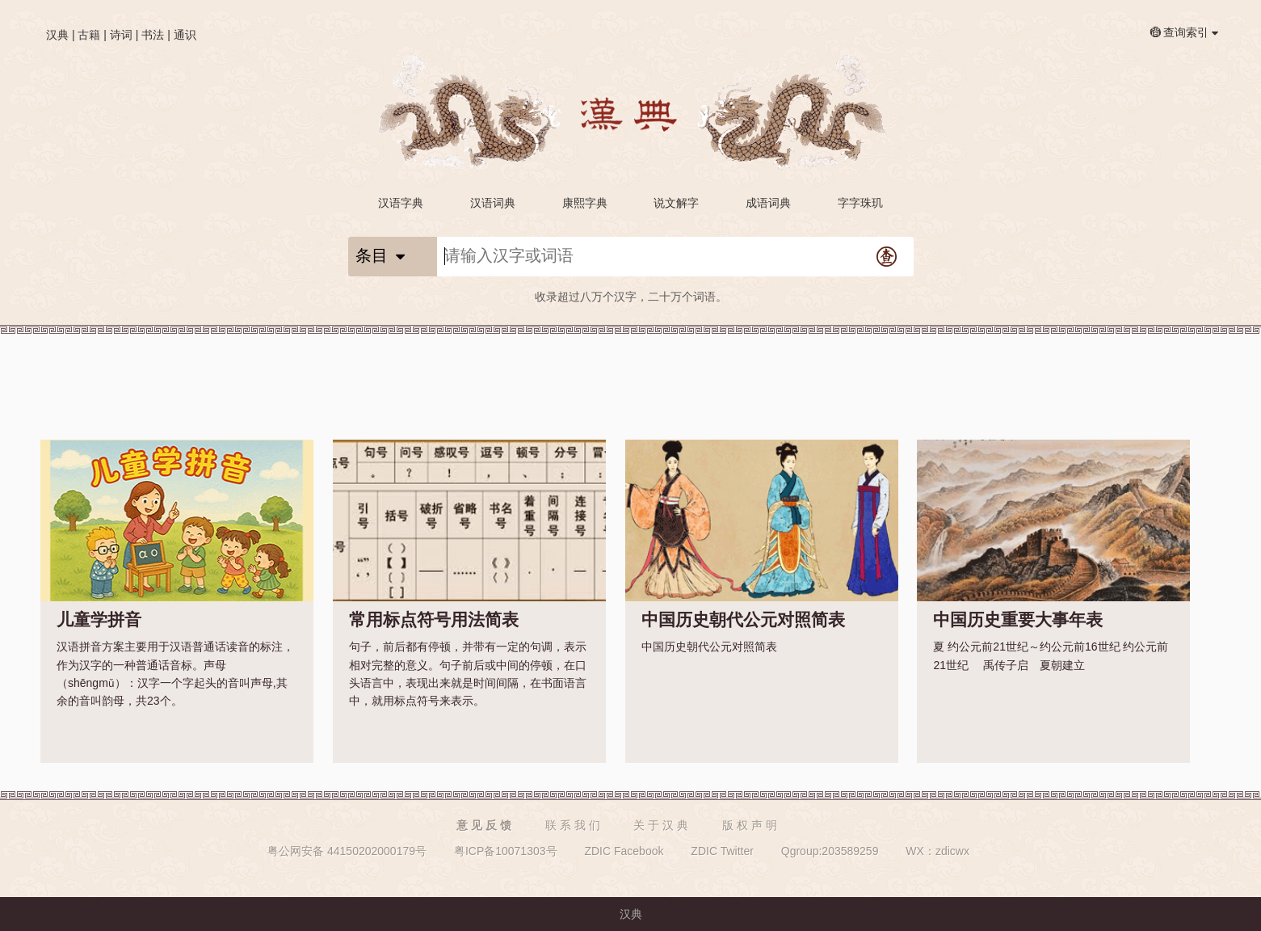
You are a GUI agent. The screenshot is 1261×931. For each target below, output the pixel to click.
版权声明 (751, 825)
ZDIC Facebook (623, 851)
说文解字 (676, 202)
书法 (152, 34)
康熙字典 (584, 202)
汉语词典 (492, 202)
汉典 (57, 34)
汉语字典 (400, 202)
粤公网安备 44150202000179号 (347, 851)
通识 (185, 34)
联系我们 (574, 825)
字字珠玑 (860, 202)
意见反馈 (485, 825)
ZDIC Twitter (722, 851)
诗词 (121, 34)
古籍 (89, 34)
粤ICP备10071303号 (505, 851)
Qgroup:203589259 (830, 851)
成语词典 (768, 202)
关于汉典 (662, 825)
